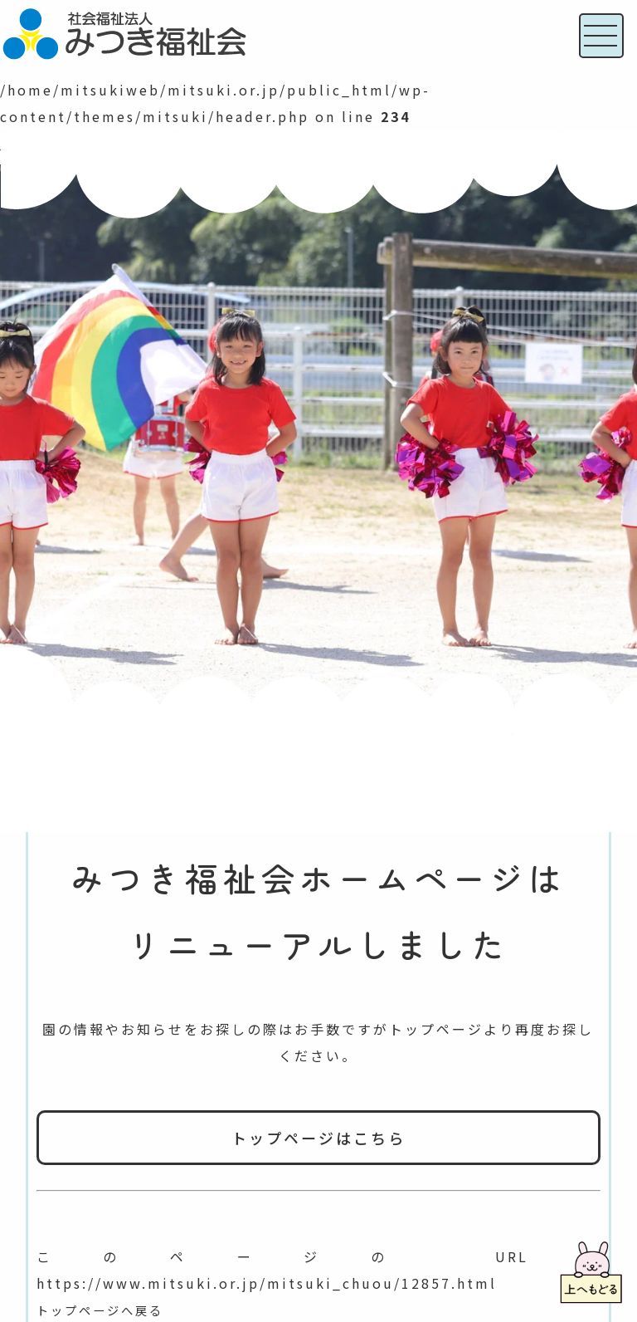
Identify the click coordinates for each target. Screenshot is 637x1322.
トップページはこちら (318, 1137)
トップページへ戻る (107, 1310)
